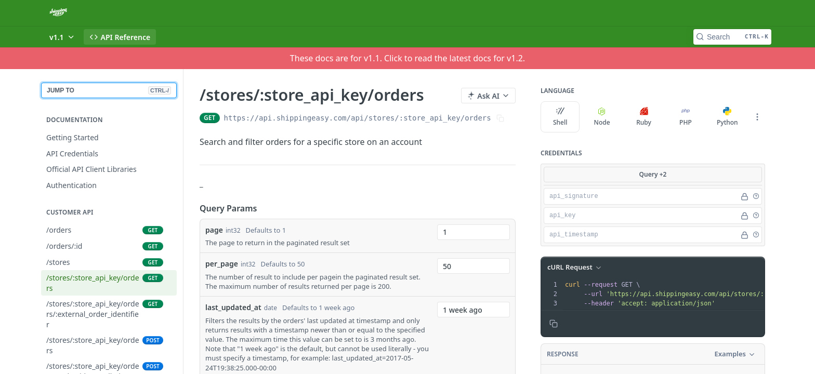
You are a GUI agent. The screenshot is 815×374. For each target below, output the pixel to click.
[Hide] (744, 196)
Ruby (643, 117)
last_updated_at (233, 307)
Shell (560, 117)
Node (602, 117)
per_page (221, 264)
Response (563, 354)
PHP (685, 117)
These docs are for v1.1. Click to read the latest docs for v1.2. (407, 58)
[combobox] (473, 232)
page (214, 230)
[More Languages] (757, 117)
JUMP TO (109, 90)
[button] (756, 196)
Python (727, 117)
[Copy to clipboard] (553, 323)
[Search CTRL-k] (732, 37)
